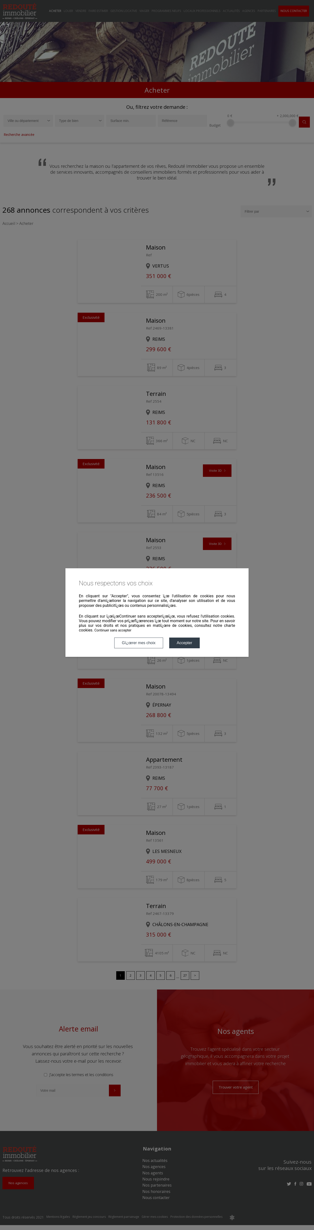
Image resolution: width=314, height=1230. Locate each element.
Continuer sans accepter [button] (112, 630)
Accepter (184, 643)
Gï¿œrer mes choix (139, 643)
